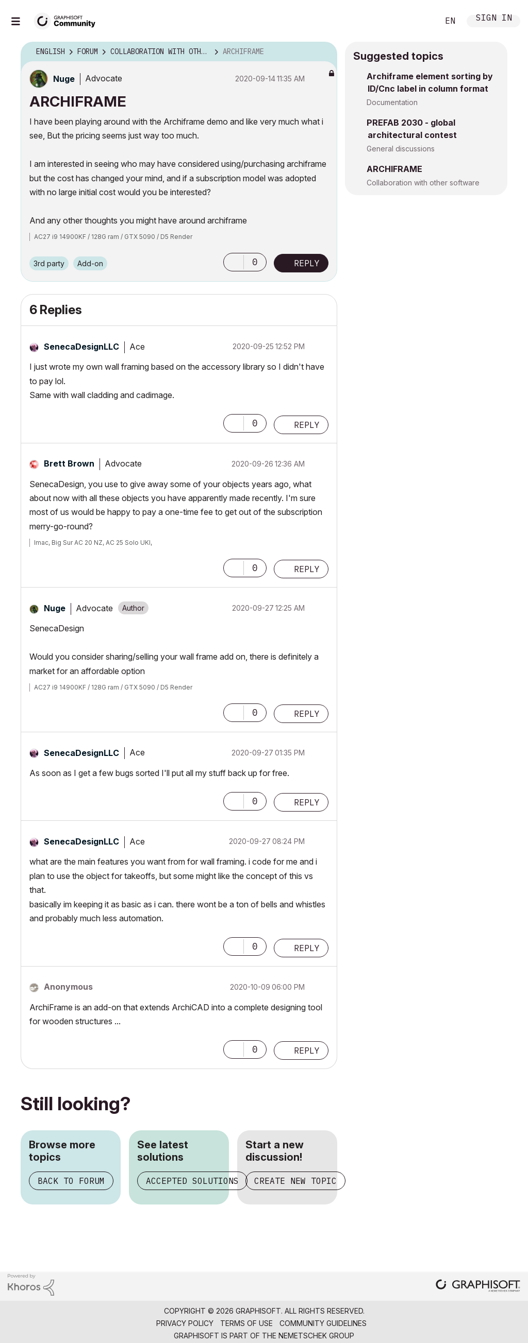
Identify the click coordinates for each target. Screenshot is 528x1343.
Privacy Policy (184, 1323)
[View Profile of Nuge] (64, 79)
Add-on (90, 263)
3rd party (49, 263)
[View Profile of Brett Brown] (69, 463)
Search (419, 21)
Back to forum (71, 1181)
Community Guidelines (323, 1323)
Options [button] (322, 52)
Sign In (494, 19)
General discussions (401, 148)
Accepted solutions (192, 1181)
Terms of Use (246, 1323)
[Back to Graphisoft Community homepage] (68, 19)
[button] (233, 262)
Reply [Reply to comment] (307, 425)
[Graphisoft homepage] (478, 1286)
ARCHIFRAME (394, 169)
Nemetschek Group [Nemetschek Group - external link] (316, 1335)
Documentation (392, 102)
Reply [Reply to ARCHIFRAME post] (307, 263)
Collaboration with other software (423, 182)
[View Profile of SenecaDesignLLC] (81, 346)
